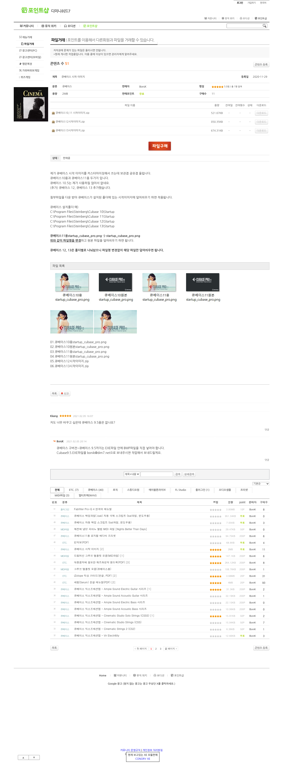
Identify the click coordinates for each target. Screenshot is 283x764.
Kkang (54, 416)
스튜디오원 (133, 490)
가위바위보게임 (29, 70)
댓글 (267, 430)
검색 (177, 474)
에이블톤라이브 (157, 490)
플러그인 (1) (202, 490)
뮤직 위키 (228, 18)
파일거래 (27, 43)
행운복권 (25, 63)
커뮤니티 (210, 18)
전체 (57, 490)
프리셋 (244, 490)
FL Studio (180, 490)
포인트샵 (35, 10)
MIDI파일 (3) (62, 495)
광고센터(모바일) (30, 57)
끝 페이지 (170, 648)
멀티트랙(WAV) (88, 495)
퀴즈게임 (25, 77)
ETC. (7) (74, 490)
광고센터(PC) (28, 50)
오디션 (244, 18)
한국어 (263, 3)
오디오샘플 (225, 490)
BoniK (142, 86)
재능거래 (25, 37)
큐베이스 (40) (96, 490)
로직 (115, 490)
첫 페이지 (142, 648)
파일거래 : (102, 40)
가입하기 (251, 3)
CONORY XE (142, 759)
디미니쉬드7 (60, 11)
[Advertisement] (31, 185)
